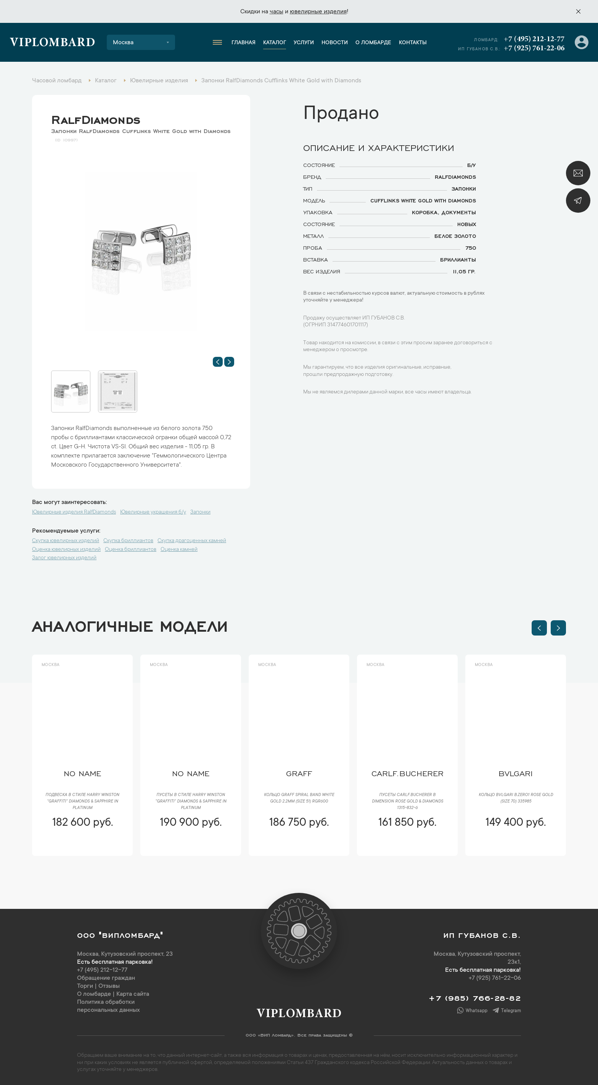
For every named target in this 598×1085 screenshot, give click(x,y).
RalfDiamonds (95, 117)
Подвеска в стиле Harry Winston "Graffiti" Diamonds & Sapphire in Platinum (82, 802)
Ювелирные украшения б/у (153, 512)
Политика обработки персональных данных (108, 1006)
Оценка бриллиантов (130, 550)
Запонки (200, 512)
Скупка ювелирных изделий (65, 541)
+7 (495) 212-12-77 (534, 39)
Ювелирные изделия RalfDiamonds (74, 512)
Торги (85, 986)
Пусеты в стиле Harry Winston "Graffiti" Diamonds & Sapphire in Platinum (191, 802)
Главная (243, 43)
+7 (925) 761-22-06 (534, 48)
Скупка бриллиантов (128, 541)
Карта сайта (132, 994)
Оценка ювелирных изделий (66, 550)
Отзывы (109, 986)
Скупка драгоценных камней (192, 541)
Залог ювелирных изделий (64, 558)
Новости (335, 43)
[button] (218, 362)
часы (276, 11)
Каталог (274, 43)
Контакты (413, 43)
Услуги (304, 43)
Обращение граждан (106, 978)
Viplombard (52, 43)
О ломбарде (373, 43)
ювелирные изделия (318, 11)
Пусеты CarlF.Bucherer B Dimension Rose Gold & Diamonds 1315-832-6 (407, 802)
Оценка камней (179, 550)
